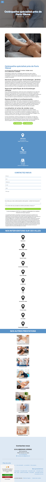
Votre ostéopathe (19, 465)
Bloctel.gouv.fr (34, 220)
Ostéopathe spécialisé (39, 472)
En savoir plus (18, 119)
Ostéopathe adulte (31, 470)
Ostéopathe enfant (23, 470)
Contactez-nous (27, 119)
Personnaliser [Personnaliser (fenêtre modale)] (7, 479)
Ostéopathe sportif (39, 470)
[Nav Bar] (2, 2)
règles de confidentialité (28, 206)
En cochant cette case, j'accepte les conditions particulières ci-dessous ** (20, 201)
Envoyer (23, 204)
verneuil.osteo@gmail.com (23, 456)
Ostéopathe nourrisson (39, 474)
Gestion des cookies (36, 478)
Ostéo (18, 472)
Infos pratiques (33, 465)
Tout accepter (7, 474)
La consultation (27, 465)
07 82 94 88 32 (23, 153)
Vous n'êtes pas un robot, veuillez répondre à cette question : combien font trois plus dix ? (22, 196)
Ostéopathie (31, 472)
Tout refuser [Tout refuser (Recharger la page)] (7, 477)
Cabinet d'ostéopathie (24, 472)
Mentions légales (27, 478)
